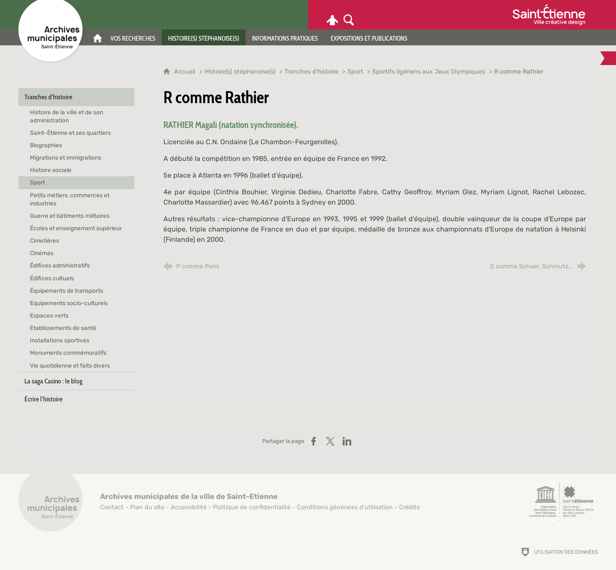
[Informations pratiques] (285, 37)
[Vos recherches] (133, 37)
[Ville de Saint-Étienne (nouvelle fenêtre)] (548, 15)
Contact (112, 507)
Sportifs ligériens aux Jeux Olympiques (429, 71)
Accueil (185, 71)
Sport (355, 71)
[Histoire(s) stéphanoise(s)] (204, 37)
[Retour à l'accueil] (50, 504)
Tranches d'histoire (311, 71)
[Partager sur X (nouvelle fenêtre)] (330, 441)
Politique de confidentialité (251, 507)
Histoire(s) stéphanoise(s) (239, 71)
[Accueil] (97, 37)
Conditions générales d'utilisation (345, 507)
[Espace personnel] (332, 15)
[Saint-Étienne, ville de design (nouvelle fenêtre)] (561, 502)
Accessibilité (189, 507)
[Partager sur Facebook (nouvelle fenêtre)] (313, 441)
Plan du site (147, 507)
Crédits (409, 507)
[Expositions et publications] (369, 37)
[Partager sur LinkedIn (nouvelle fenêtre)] (347, 441)
